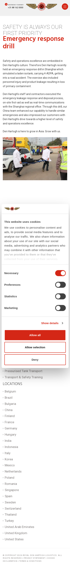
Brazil (9, 397)
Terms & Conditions (30, 561)
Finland (10, 416)
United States (14, 539)
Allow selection (35, 347)
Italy (7, 453)
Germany (11, 428)
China (9, 410)
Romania (11, 484)
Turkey (9, 521)
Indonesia (11, 447)
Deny (35, 359)
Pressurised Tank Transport (23, 371)
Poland (9, 477)
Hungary (10, 434)
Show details (50, 323)
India (8, 441)
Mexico (10, 465)
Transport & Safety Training (24, 377)
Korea (9, 459)
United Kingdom (16, 533)
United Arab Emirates (19, 527)
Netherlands (13, 471)
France (9, 422)
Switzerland (13, 508)
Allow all (35, 335)
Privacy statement (34, 558)
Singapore (12, 490)
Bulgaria (10, 404)
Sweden (10, 502)
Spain (8, 496)
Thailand (11, 514)
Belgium (10, 391)
